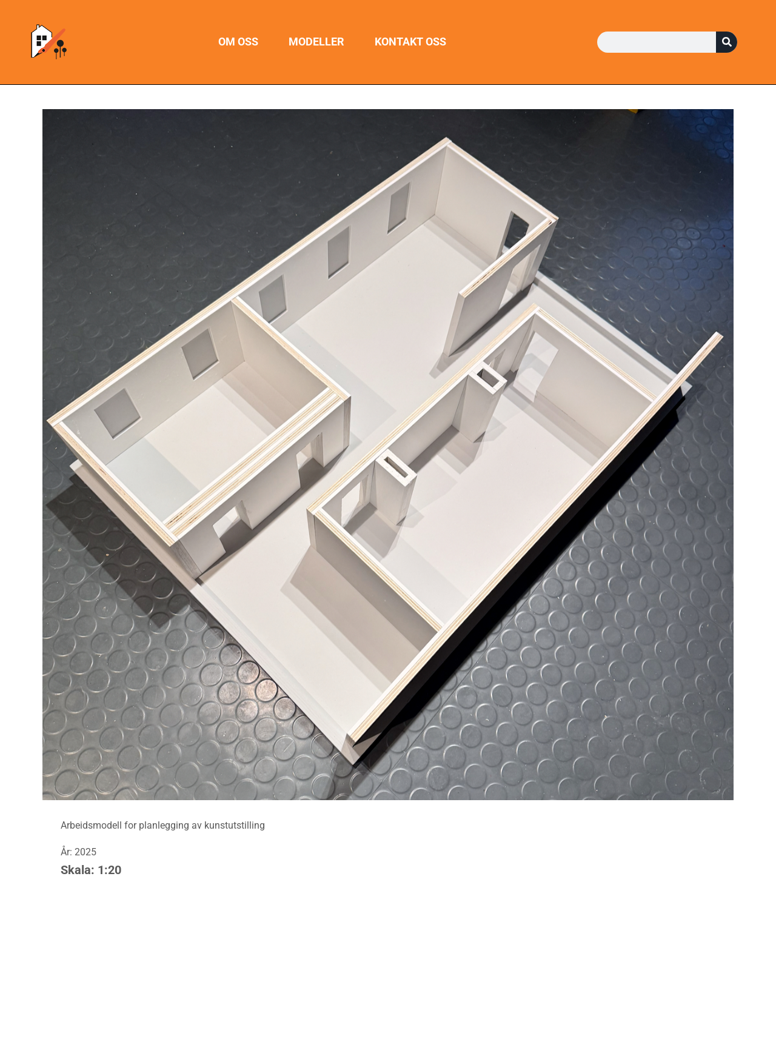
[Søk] (726, 42)
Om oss (238, 42)
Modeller (316, 42)
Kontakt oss (410, 42)
